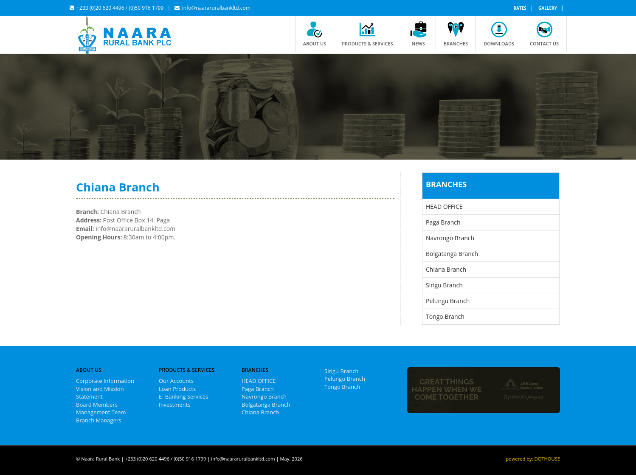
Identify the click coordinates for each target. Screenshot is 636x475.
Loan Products (177, 389)
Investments (174, 404)
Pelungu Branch (448, 301)
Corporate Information (105, 381)
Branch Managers (98, 420)
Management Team (101, 412)
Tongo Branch (445, 316)
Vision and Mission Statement (100, 393)
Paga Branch (443, 222)
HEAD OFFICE (444, 206)
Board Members (97, 404)
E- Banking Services (183, 396)
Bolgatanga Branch (452, 254)
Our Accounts (176, 381)
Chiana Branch (446, 269)
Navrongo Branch (450, 238)
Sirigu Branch (444, 285)
